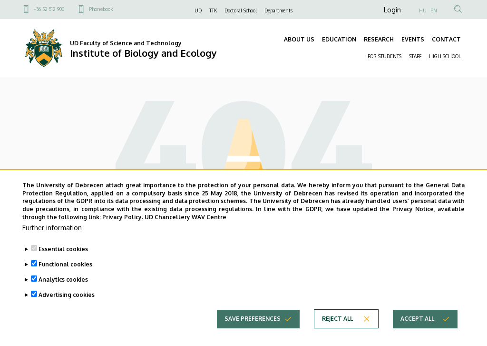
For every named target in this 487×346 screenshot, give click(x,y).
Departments (278, 10)
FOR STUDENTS (384, 56)
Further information (52, 237)
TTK (213, 10)
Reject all (337, 328)
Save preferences (252, 328)
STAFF (415, 56)
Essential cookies (63, 258)
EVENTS (412, 39)
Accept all (417, 328)
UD (198, 10)
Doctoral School (240, 10)
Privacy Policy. (122, 226)
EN (433, 10)
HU (423, 10)
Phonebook (101, 9)
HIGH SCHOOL (445, 56)
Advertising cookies (67, 304)
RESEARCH (379, 39)
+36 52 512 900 (49, 9)
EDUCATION (339, 39)
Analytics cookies (63, 289)
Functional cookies (65, 273)
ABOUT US (299, 39)
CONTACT (446, 39)
